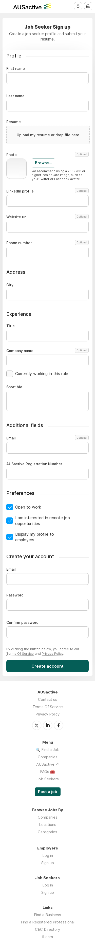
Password (15, 595)
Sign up (47, 862)
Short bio (14, 387)
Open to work (28, 507)
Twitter (36, 725)
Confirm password (22, 622)
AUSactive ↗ (47, 764)
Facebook (58, 725)
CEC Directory (47, 929)
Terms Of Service (20, 653)
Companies (48, 756)
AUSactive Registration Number (34, 464)
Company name (47, 351)
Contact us (47, 699)
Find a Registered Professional (47, 922)
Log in (47, 855)
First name (15, 68)
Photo (47, 155)
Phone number (47, 243)
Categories (47, 831)
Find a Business (47, 914)
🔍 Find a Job (47, 749)
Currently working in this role (41, 373)
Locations (47, 824)
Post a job (47, 791)
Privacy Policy (52, 653)
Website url (47, 217)
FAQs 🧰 (47, 771)
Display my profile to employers (34, 537)
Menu (7, 6)
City (9, 285)
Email (46, 438)
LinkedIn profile (47, 191)
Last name (15, 96)
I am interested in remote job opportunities (42, 520)
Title (10, 326)
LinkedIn (47, 725)
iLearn (47, 936)
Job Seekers (47, 779)
